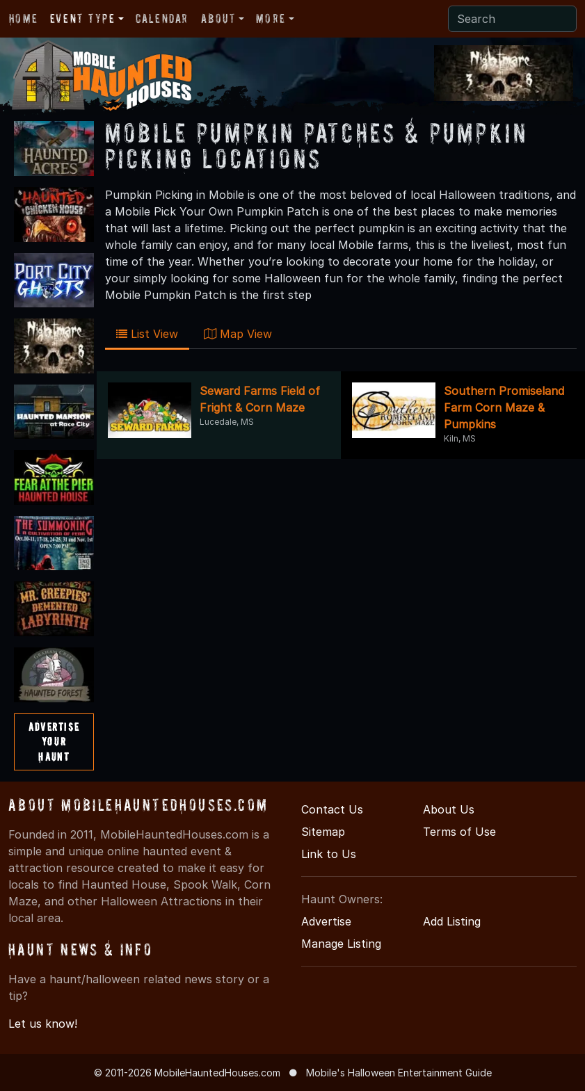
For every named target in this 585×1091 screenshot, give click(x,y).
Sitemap (323, 832)
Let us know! (42, 1024)
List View (147, 334)
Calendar (162, 18)
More (270, 18)
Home (23, 18)
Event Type (82, 18)
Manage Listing (341, 944)
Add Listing (452, 921)
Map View (238, 334)
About (218, 18)
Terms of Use (459, 832)
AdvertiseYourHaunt (54, 741)
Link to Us (328, 854)
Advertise (326, 921)
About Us (448, 809)
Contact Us (332, 809)
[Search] (512, 19)
